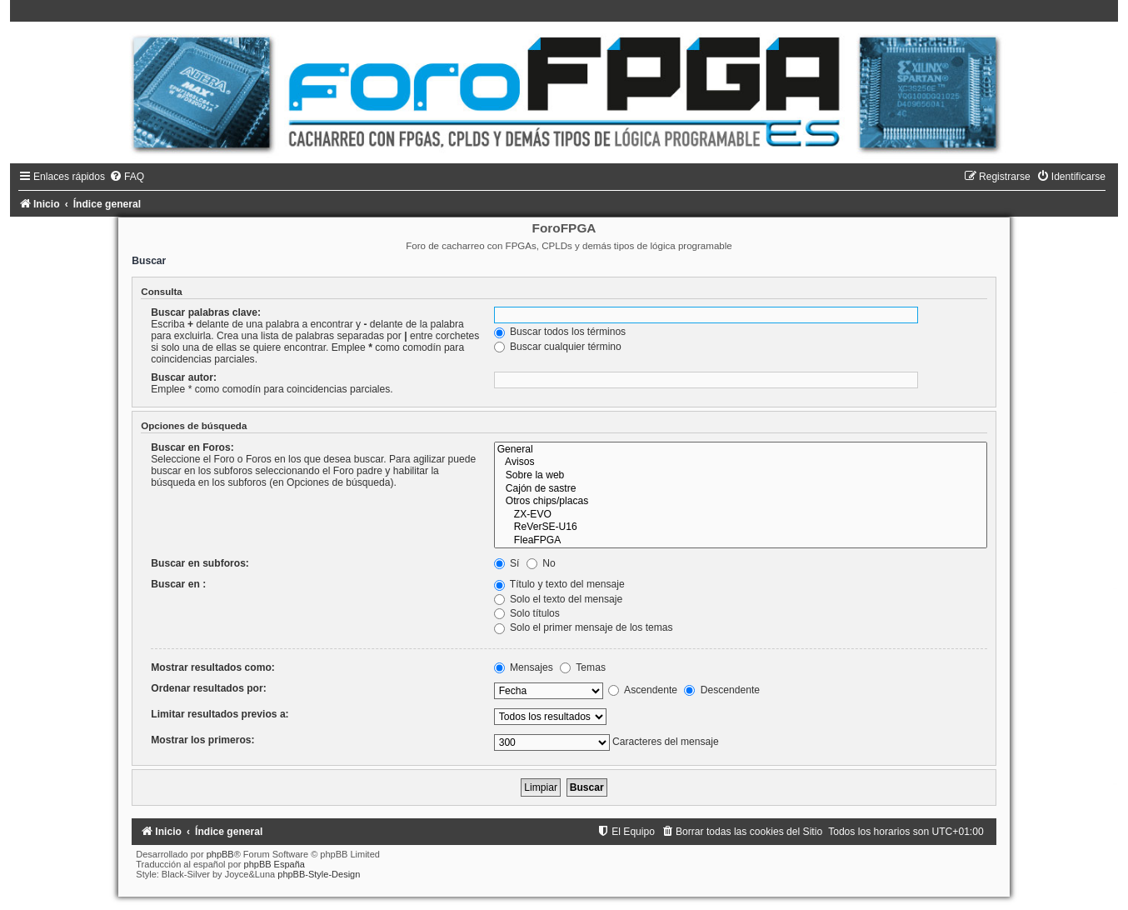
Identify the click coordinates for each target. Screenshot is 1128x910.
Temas (583, 667)
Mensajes (523, 667)
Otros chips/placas (741, 501)
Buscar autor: (184, 377)
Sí (507, 563)
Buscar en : (178, 584)
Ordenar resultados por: (208, 688)
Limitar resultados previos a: (219, 714)
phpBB (220, 854)
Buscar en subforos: (200, 563)
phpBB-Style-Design (318, 874)
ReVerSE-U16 (741, 527)
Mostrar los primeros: (202, 740)
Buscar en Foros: (192, 447)
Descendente (722, 690)
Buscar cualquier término (557, 346)
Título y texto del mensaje (559, 584)
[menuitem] (126, 176)
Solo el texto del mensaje (558, 599)
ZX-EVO (741, 515)
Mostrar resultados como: (213, 667)
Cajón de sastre (741, 489)
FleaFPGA (741, 541)
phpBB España (274, 864)
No (541, 563)
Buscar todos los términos (560, 332)
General (741, 450)
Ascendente (642, 690)
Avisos (741, 462)
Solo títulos (527, 613)
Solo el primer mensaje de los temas (583, 627)
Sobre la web (741, 475)
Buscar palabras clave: (206, 312)
